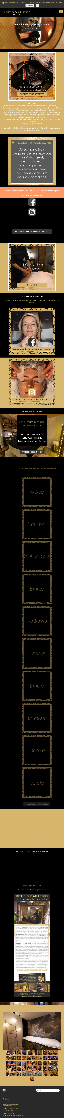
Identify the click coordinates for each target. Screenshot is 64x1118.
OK (38, 5)
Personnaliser (30, 5)
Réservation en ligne (32, 29)
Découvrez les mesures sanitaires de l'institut (32, 231)
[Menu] (61, 11)
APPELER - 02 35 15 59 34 (32, 452)
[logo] (18, 12)
